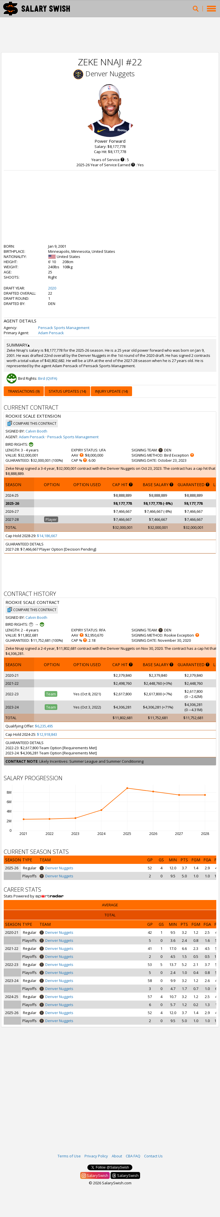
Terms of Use (69, 1156)
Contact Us (153, 1156)
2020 (52, 288)
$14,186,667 (47, 535)
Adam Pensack (51, 332)
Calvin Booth (36, 431)
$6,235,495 (44, 726)
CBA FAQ (133, 1156)
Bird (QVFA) (47, 378)
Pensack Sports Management (63, 327)
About (117, 1156)
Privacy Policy (96, 1156)
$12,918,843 (47, 734)
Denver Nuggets (110, 73)
